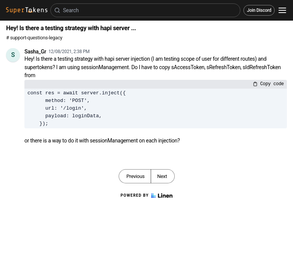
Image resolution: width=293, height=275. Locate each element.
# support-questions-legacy (34, 37)
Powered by (146, 195)
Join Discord (259, 10)
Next (162, 176)
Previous (135, 176)
